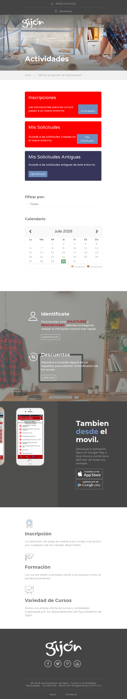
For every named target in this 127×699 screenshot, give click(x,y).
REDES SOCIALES (66, 3)
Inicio (28, 75)
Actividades (88, 109)
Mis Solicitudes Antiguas (54, 157)
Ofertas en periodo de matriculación (60, 75)
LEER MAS (48, 377)
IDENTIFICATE (50, 337)
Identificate (65, 11)
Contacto (71, 694)
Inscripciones (42, 97)
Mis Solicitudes (44, 127)
